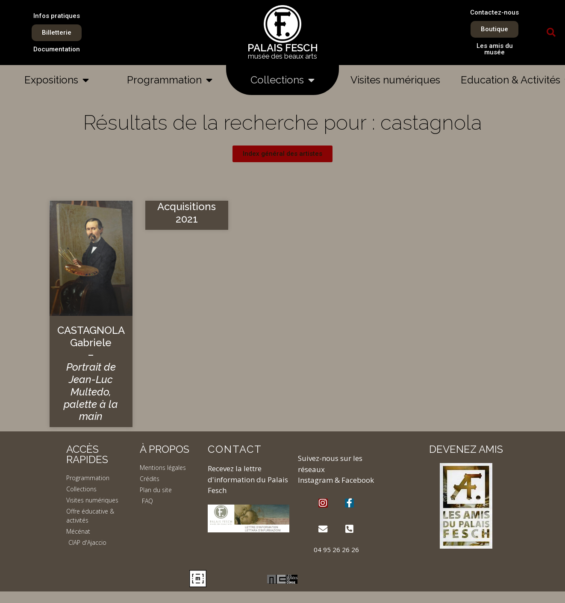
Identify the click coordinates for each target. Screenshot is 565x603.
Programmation (169, 80)
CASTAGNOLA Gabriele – (91, 373)
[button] (551, 32)
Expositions (56, 80)
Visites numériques (395, 80)
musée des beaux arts (282, 56)
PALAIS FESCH (282, 48)
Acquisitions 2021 (186, 212)
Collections (282, 80)
